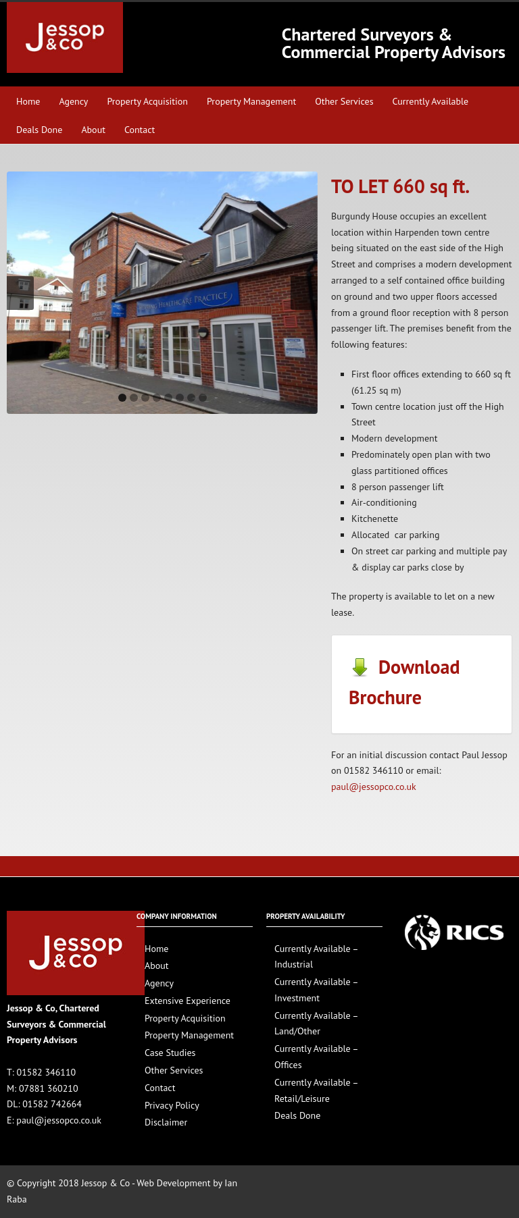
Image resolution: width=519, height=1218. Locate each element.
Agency (73, 101)
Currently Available (431, 101)
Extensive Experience (187, 1001)
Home (28, 101)
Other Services (344, 101)
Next (304, 293)
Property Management (251, 101)
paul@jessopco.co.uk (373, 786)
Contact (139, 130)
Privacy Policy (172, 1105)
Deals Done (39, 130)
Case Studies (170, 1053)
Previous (20, 293)
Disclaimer (166, 1122)
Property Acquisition (147, 101)
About (93, 130)
